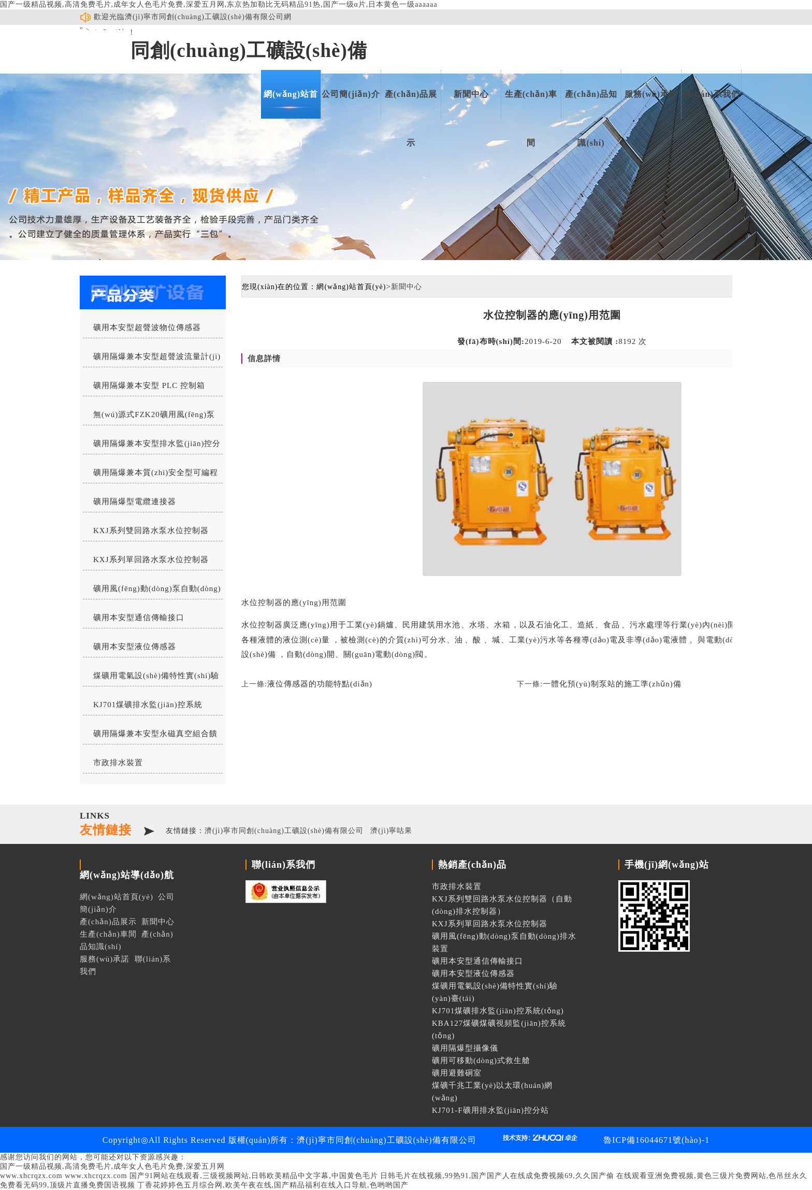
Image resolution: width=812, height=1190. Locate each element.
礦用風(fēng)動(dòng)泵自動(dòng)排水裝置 (152, 591)
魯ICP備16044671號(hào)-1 (656, 1140)
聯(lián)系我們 (711, 94)
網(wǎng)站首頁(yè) (291, 104)
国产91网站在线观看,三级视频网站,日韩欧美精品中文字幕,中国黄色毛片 (253, 1176)
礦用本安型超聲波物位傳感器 (147, 327)
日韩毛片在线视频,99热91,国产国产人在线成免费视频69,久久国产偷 (497, 1176)
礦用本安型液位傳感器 (134, 646)
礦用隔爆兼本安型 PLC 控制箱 (149, 385)
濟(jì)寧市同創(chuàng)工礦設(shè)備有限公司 (284, 831)
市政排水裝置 (118, 762)
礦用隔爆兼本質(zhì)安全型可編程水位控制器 (150, 475)
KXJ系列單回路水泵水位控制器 (151, 559)
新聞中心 (471, 94)
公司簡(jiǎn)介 (351, 94)
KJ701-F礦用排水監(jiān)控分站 (490, 1110)
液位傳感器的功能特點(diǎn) (319, 684)
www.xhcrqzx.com (31, 1176)
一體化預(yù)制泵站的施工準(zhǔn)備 (612, 684)
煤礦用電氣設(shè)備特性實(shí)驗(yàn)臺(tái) (151, 678)
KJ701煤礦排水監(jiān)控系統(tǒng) (142, 707)
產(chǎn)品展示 (411, 104)
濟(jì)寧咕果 (391, 831)
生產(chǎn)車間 (531, 104)
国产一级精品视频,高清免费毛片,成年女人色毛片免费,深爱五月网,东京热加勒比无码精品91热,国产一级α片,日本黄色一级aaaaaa (219, 4)
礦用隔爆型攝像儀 (465, 1048)
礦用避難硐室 (457, 1073)
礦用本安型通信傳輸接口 (138, 617)
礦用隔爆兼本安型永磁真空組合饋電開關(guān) (150, 736)
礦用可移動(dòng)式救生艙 (481, 1060)
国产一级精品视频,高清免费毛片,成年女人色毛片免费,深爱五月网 (112, 1166)
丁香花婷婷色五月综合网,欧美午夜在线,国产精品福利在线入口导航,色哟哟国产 (273, 1185)
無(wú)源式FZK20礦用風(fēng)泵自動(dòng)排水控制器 (149, 417)
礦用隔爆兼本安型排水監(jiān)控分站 (152, 446)
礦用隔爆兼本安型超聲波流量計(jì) (157, 356)
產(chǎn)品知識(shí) (591, 104)
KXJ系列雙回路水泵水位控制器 (151, 530)
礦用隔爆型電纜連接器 (134, 501)
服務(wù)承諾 (651, 94)
